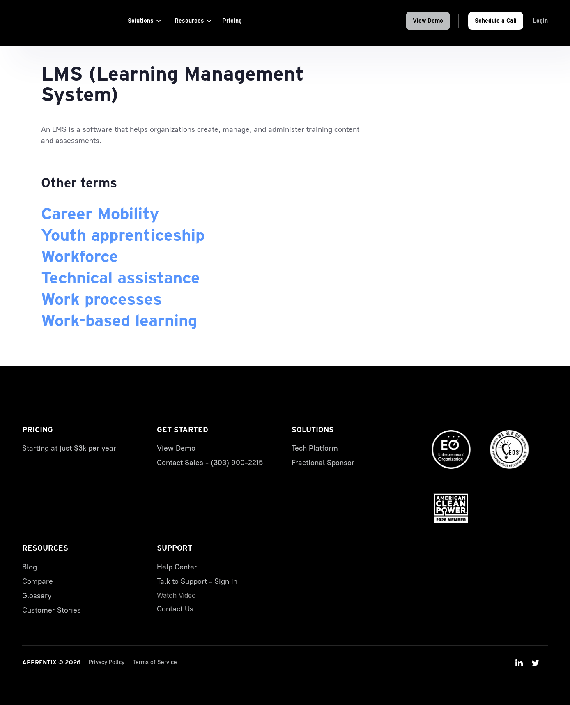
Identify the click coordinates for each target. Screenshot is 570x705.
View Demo (428, 20)
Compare (37, 581)
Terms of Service (155, 662)
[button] (143, 20)
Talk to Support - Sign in (197, 581)
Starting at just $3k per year (69, 448)
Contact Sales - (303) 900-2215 (210, 462)
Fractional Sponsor (323, 462)
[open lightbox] (176, 595)
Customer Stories (51, 610)
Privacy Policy (106, 662)
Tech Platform (315, 448)
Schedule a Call (496, 20)
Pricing (232, 20)
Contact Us (175, 608)
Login (540, 20)
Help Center (177, 566)
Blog (29, 566)
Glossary (36, 595)
